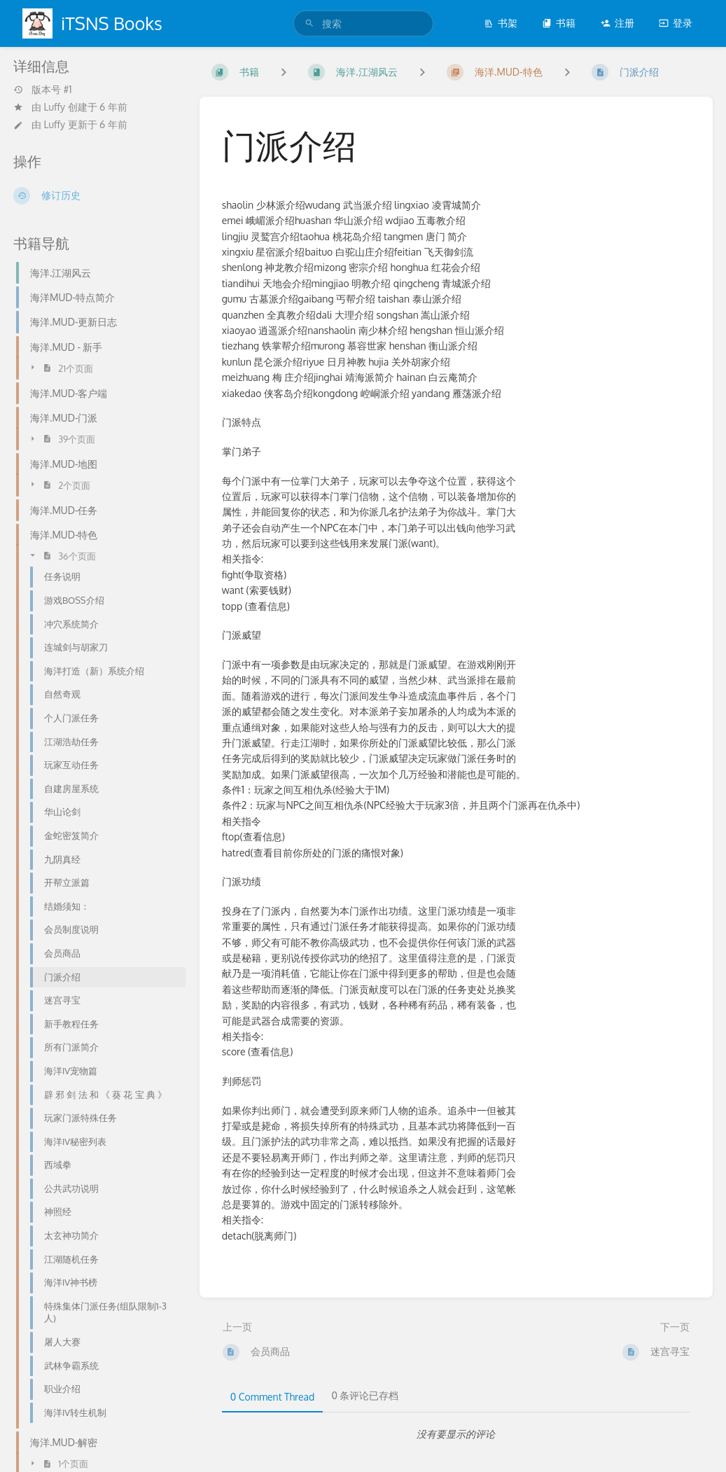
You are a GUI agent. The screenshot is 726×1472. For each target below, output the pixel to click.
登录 (675, 23)
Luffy (55, 107)
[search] (363, 23)
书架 (500, 23)
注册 (617, 23)
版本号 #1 (42, 89)
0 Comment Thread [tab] (272, 1397)
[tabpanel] (456, 1434)
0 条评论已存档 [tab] (364, 1395)
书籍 (558, 23)
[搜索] (309, 23)
